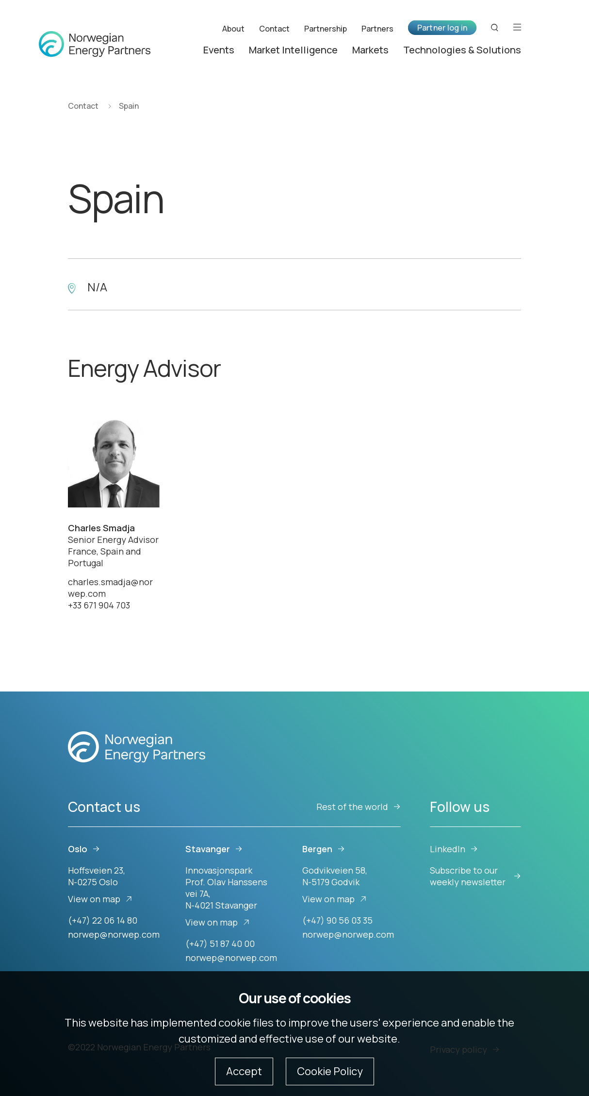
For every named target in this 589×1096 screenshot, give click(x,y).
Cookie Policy (330, 1071)
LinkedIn (454, 849)
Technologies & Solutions (462, 50)
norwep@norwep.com (114, 934)
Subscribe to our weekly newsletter (476, 876)
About (233, 28)
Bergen (323, 849)
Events (218, 50)
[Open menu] (517, 27)
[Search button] (495, 27)
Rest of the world (358, 806)
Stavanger (214, 849)
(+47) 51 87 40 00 (220, 943)
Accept (244, 1071)
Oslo (84, 849)
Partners (377, 28)
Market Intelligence (293, 50)
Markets (370, 50)
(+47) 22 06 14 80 (102, 920)
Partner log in (442, 27)
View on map (100, 899)
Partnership (325, 28)
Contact (274, 28)
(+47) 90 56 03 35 (337, 920)
